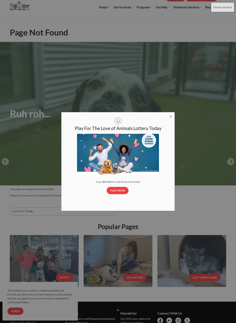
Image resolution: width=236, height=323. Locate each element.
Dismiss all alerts (222, 7)
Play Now (117, 190)
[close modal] (171, 116)
